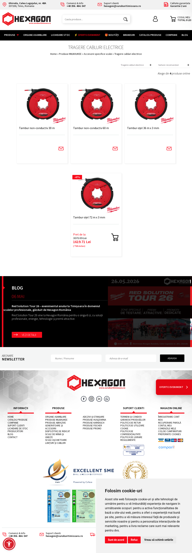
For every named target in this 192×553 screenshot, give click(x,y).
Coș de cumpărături (170, 431)
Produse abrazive (55, 423)
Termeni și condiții (131, 417)
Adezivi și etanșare (93, 417)
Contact (12, 437)
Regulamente (128, 440)
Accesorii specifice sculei (98, 54)
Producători (15, 431)
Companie (171, 35)
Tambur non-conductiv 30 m (39, 128)
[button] (9, 544)
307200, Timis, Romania (24, 5)
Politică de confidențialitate (130, 433)
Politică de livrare (131, 437)
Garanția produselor (132, 420)
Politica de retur (130, 423)
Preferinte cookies (169, 434)
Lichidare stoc (60, 35)
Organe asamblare (35, 35)
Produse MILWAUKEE (70, 54)
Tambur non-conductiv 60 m (91, 128)
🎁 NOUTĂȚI (112, 35)
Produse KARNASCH (93, 423)
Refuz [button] (134, 539)
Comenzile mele (167, 428)
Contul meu (165, 426)
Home (53, 54)
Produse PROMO (92, 428)
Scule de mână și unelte (54, 436)
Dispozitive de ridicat (57, 431)
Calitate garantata (177, 5)
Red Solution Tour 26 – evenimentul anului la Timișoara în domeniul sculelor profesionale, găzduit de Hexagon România (51, 308)
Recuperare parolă (169, 423)
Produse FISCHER (92, 426)
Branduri (129, 35)
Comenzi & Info (13, 535)
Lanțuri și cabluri (55, 443)
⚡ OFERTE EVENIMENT (87, 35)
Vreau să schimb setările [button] (158, 539)
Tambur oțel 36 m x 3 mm (142, 128)
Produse (11, 35)
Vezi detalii (29, 335)
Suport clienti (16, 426)
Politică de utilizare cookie (132, 427)
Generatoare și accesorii (54, 427)
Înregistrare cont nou (169, 419)
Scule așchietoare (56, 440)
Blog (185, 35)
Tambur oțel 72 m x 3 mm (90, 217)
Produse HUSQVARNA (94, 420)
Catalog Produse (150, 35)
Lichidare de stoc (18, 428)
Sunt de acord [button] (116, 539)
